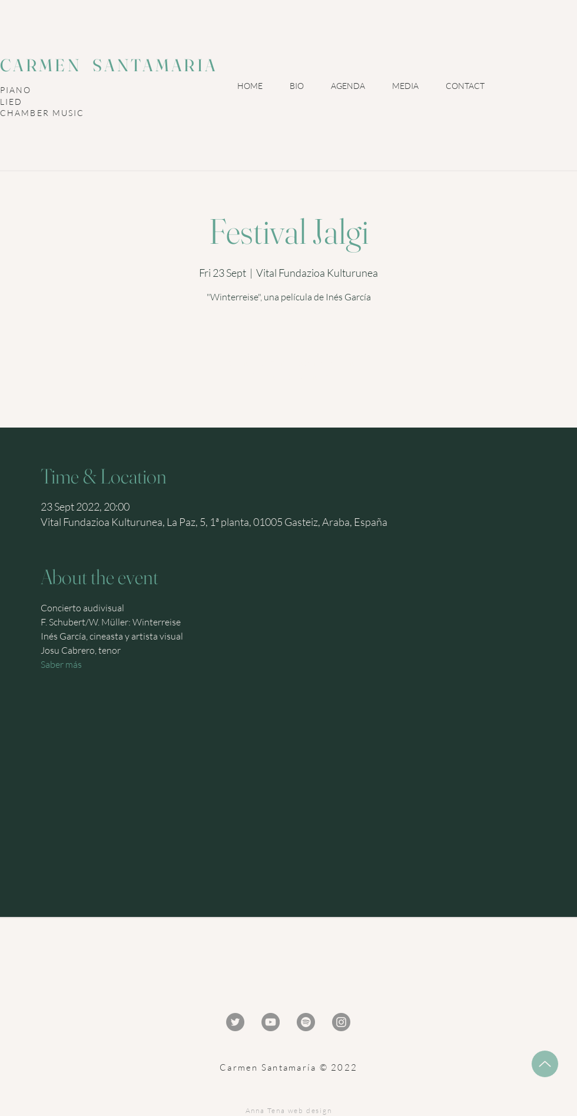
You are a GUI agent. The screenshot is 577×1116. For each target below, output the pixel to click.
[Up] (545, 1064)
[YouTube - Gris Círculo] (270, 1022)
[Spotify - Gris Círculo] (306, 1022)
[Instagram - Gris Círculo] (341, 1022)
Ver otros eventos (289, 376)
